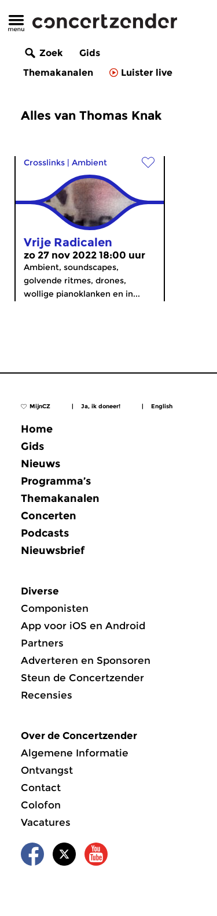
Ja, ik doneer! (100, 406)
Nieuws (40, 463)
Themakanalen (58, 72)
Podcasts (45, 533)
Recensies (46, 695)
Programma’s (56, 481)
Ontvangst (47, 770)
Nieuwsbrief (52, 550)
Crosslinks (44, 162)
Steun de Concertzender (82, 678)
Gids (89, 52)
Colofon (41, 805)
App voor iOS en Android (83, 625)
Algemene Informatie (74, 753)
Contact (41, 787)
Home (37, 429)
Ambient (89, 162)
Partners (42, 643)
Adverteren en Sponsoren (85, 660)
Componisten (55, 608)
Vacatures (46, 822)
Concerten (48, 515)
